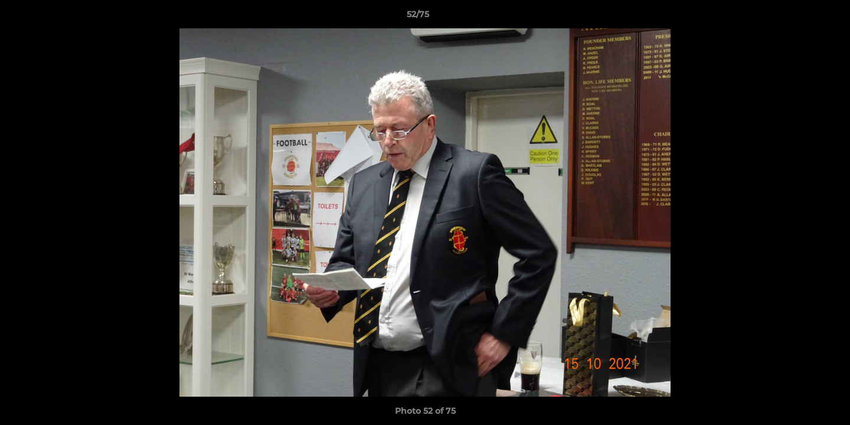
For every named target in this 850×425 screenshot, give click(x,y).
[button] (800, 17)
